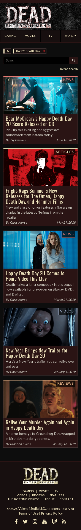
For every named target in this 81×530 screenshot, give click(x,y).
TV (56, 491)
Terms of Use (28, 513)
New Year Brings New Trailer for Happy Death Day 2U (37, 352)
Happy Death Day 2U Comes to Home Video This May (35, 275)
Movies (44, 491)
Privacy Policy (52, 513)
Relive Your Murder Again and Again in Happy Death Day (40, 424)
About (49, 499)
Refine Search (69, 69)
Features (57, 495)
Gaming (28, 491)
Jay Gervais (17, 140)
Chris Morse (18, 222)
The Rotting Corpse (24, 499)
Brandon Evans (20, 444)
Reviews (65, 383)
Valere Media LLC (31, 508)
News (68, 79)
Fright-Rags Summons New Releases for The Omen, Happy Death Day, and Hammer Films (35, 195)
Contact (66, 499)
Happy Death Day (28, 51)
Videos (67, 311)
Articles (65, 152)
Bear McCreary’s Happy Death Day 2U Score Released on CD (39, 121)
